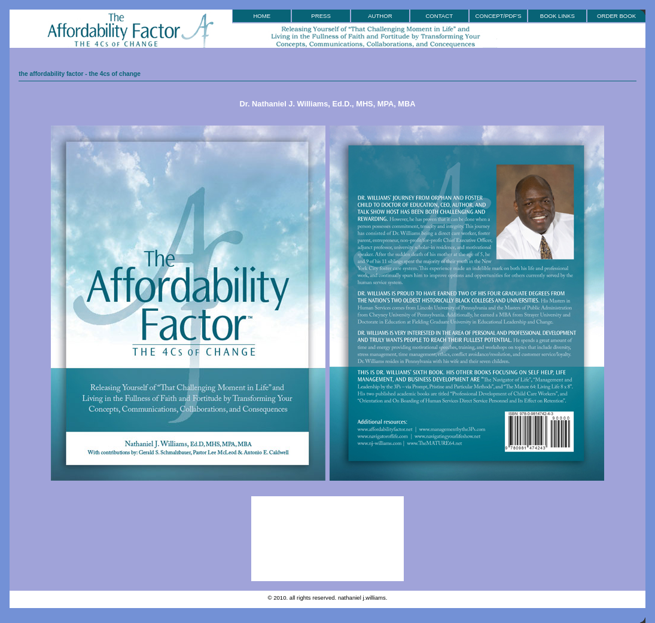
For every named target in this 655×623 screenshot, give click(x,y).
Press (321, 16)
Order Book (616, 16)
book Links (557, 16)
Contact (439, 16)
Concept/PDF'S (499, 16)
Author (380, 16)
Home (261, 16)
